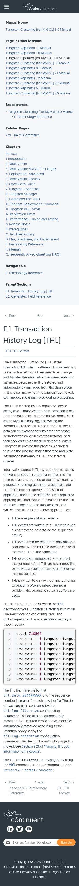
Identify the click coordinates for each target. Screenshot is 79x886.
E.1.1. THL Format (17, 351)
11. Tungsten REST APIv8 (23, 209)
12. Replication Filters (20, 214)
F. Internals (13, 249)
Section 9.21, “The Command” (28, 770)
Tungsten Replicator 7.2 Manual (28, 78)
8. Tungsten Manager (21, 194)
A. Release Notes (18, 224)
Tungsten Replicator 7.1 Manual (28, 48)
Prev (12, 315)
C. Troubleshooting (20, 234)
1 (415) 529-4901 (52, 867)
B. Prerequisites (17, 229)
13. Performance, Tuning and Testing (32, 219)
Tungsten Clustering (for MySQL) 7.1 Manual (38, 73)
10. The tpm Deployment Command (32, 204)
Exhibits (40, 877)
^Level (39, 782)
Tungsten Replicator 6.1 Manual (28, 88)
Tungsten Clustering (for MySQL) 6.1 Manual (38, 63)
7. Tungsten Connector (22, 189)
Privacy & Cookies (35, 872)
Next (66, 315)
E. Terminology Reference (33, 117)
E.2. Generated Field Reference (28, 296)
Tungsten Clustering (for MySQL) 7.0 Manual (38, 93)
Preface (11, 153)
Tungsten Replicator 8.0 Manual (29, 68)
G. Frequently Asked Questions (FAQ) (33, 254)
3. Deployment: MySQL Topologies (31, 169)
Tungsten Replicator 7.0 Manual (29, 53)
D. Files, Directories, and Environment (32, 239)
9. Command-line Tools (23, 199)
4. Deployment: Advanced (25, 174)
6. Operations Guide (21, 184)
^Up (39, 315)
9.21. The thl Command (22, 135)
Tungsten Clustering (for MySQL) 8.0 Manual (38, 29)
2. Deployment (16, 164)
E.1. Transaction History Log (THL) (30, 291)
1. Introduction (16, 159)
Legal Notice (60, 872)
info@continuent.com (22, 867)
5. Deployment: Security (23, 179)
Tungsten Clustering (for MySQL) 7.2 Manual (38, 83)
